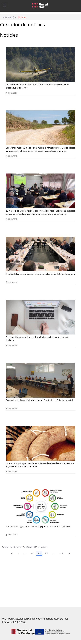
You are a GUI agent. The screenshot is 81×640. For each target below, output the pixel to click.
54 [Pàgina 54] (46, 553)
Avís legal (7, 618)
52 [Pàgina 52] (32, 553)
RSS (66, 618)
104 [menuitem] (61, 553)
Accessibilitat (20, 618)
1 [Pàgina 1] (18, 553)
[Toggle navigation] (4, 5)
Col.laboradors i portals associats (45, 618)
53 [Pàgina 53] (39, 553)
